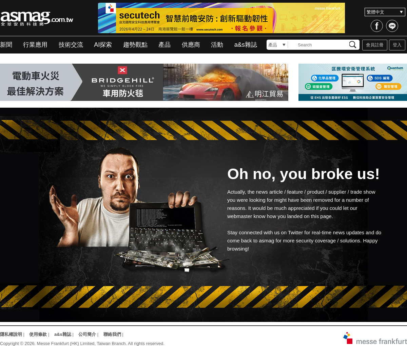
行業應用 (35, 44)
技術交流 (71, 44)
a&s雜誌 (245, 44)
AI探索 (103, 44)
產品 (164, 44)
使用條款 (38, 334)
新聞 (6, 44)
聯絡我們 (112, 334)
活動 (217, 44)
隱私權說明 (11, 334)
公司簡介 (87, 334)
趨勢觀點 (135, 44)
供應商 (191, 44)
